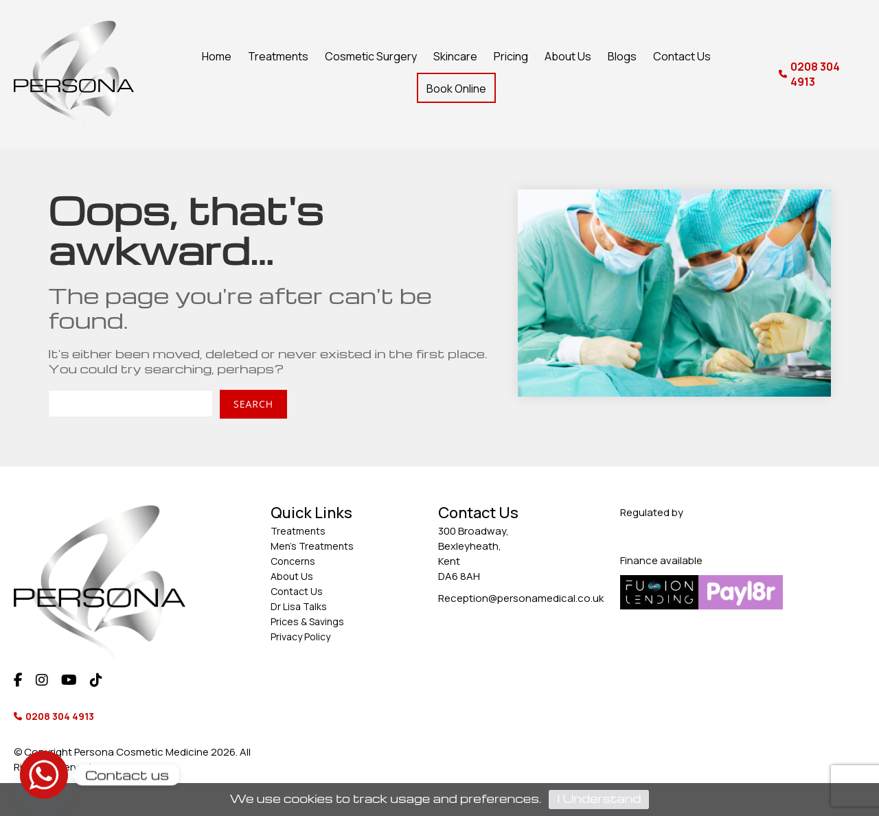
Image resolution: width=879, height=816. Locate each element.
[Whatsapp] (44, 775)
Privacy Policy (300, 636)
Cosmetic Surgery (371, 56)
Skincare (455, 56)
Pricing (511, 56)
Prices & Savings (307, 621)
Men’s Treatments (312, 545)
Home (216, 56)
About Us (568, 56)
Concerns (293, 561)
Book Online (456, 88)
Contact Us (682, 56)
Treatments (278, 56)
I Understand (599, 798)
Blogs (622, 56)
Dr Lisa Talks (299, 606)
